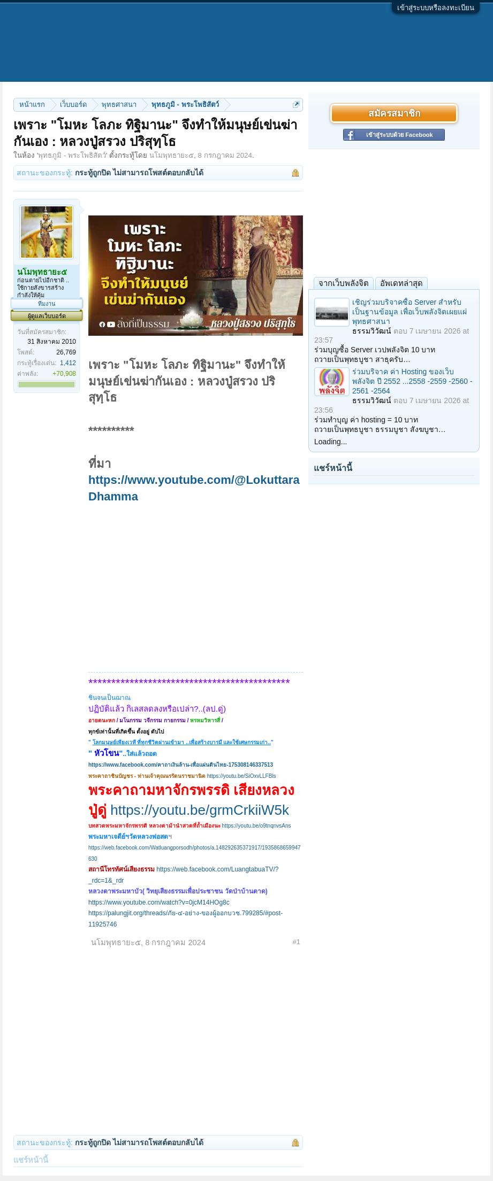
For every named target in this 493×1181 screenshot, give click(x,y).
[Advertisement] (195, 585)
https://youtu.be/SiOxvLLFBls (241, 776)
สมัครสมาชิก (394, 113)
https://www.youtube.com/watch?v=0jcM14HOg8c (159, 902)
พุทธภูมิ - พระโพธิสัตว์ (72, 155)
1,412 (68, 363)
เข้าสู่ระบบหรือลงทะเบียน (435, 8)
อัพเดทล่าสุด (401, 283)
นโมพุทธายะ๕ (171, 155)
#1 (296, 942)
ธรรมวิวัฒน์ (371, 331)
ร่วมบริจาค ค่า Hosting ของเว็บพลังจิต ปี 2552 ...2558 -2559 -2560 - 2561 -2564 (412, 381)
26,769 (66, 352)
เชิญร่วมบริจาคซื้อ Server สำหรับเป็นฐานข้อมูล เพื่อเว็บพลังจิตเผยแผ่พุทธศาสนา (409, 312)
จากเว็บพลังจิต (343, 283)
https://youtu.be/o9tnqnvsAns (256, 826)
